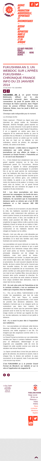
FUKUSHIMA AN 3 (11, 95)
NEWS (31, 53)
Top (36, 457)
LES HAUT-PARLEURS (25, 49)
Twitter (4, 91)
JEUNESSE (21, 53)
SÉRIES (20, 51)
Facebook (8, 91)
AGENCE (20, 55)
